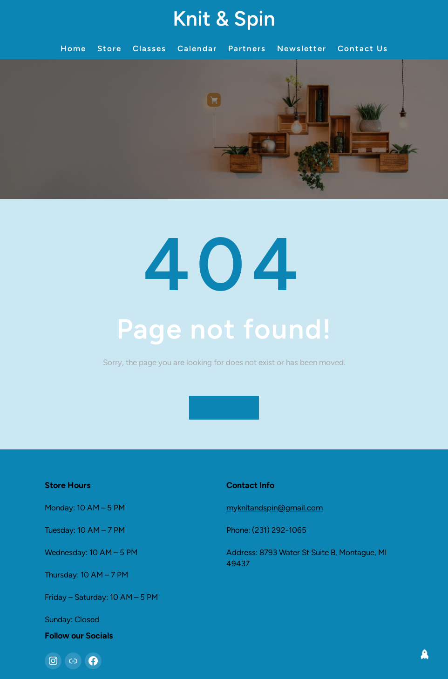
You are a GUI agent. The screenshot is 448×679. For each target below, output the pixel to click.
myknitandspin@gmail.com (274, 507)
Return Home (224, 408)
